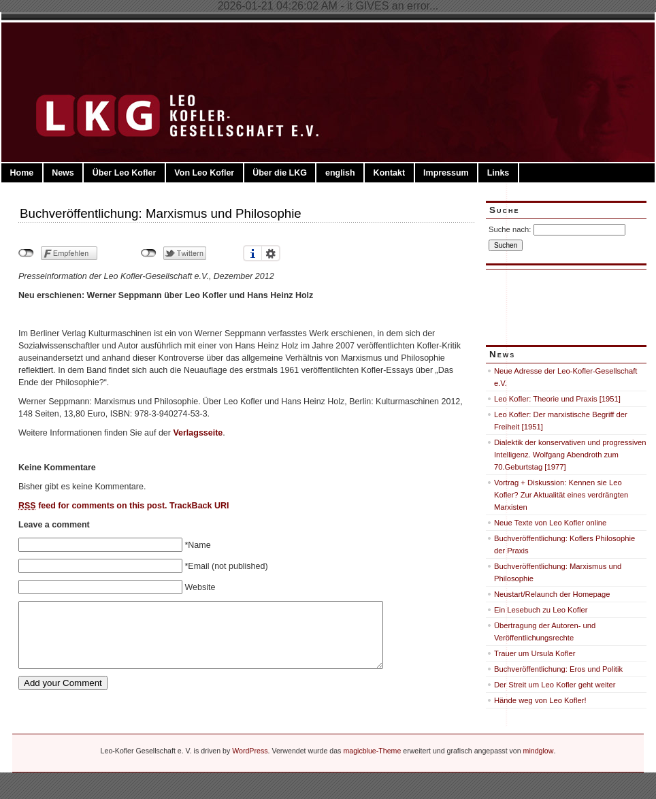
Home (21, 173)
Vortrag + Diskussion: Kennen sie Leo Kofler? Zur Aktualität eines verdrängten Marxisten (561, 494)
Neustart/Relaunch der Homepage (552, 594)
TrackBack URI (199, 505)
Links (498, 173)
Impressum (446, 173)
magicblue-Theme (372, 751)
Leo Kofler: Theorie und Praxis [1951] (557, 399)
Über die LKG (279, 173)
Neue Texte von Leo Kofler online (550, 523)
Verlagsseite (198, 433)
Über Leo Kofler (125, 173)
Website (199, 587)
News (63, 173)
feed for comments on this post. (92, 505)
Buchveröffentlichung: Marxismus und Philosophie (160, 213)
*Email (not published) (225, 566)
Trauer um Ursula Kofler (534, 653)
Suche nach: (510, 229)
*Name (197, 545)
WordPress (249, 751)
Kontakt (389, 173)
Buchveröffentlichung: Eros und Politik (558, 669)
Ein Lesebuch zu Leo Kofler (540, 610)
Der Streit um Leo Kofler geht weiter (555, 685)
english (340, 173)
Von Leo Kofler (204, 173)
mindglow (538, 751)
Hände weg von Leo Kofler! (540, 700)
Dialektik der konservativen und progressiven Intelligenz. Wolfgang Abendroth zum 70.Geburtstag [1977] (570, 454)
